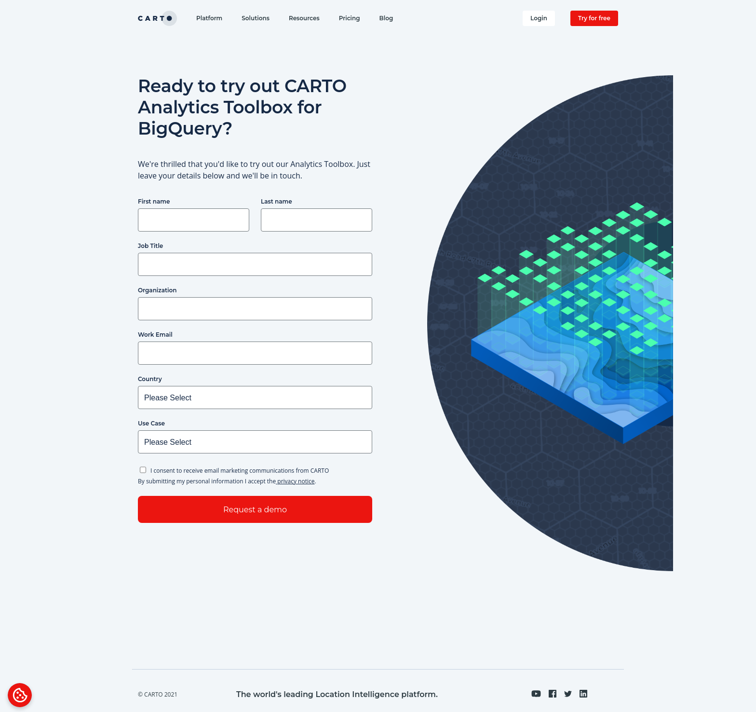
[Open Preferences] (20, 695)
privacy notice (295, 481)
